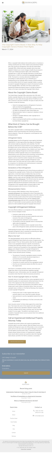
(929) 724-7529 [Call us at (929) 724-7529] (39, 410)
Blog (14, 425)
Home (13, 411)
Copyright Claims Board (35, 75)
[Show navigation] (3, 3)
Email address (6, 366)
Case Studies (14, 422)
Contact (14, 432)
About (13, 414)
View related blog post (17, 341)
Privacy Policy (23, 449)
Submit (26, 373)
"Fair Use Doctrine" (15, 238)
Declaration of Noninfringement (17, 179)
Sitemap (14, 436)
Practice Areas (13, 418)
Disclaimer (29, 449)
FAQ (14, 429)
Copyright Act (27, 107)
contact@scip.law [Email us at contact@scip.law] (39, 415)
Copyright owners (12, 140)
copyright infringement (14, 193)
